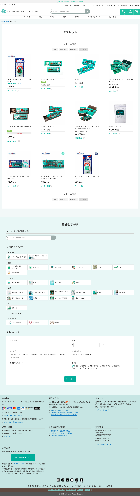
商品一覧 (68, 5)
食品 (40, 17)
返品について (8, 436)
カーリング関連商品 (60, 298)
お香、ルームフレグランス (61, 292)
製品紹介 (77, 5)
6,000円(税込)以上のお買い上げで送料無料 (70, 2)
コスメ (52, 17)
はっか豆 (36, 267)
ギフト (77, 17)
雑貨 (64, 17)
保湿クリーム (16, 282)
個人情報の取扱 (71, 490)
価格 (73, 341)
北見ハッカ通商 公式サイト (104, 444)
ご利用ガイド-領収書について (13, 422)
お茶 (120, 267)
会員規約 (80, 490)
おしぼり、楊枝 (81, 292)
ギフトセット (16, 308)
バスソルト (58, 282)
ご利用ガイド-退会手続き (59, 435)
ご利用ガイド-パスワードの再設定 (61, 433)
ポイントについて (103, 410)
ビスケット (79, 267)
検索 (87, 11)
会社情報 (87, 490)
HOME (3, 21)
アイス (99, 267)
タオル (99, 292)
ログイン (102, 486)
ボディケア (79, 282)
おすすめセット (17, 323)
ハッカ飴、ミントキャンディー (19, 267)
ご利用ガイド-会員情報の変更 (60, 431)
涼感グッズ (36, 298)
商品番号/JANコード (16, 363)
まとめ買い (36, 323)
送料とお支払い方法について (13, 416)
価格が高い (73, 49)
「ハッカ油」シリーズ (19, 257)
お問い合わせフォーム (23, 457)
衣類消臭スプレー (17, 292)
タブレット (58, 267)
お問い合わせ (134, 5)
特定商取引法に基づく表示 (56, 490)
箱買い (56, 323)
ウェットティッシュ (39, 292)
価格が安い (63, 49)
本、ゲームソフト (81, 298)
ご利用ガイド (110, 5)
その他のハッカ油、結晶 (40, 257)
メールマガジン (97, 5)
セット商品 (112, 17)
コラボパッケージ (94, 17)
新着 (55, 49)
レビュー (86, 5)
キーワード (13, 341)
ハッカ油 (27, 17)
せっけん (36, 282)
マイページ (87, 486)
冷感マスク (122, 292)
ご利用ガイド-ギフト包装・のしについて (64, 415)
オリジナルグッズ (17, 298)
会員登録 (109, 486)
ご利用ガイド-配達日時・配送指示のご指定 (64, 413)
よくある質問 (122, 5)
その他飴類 (15, 273)
